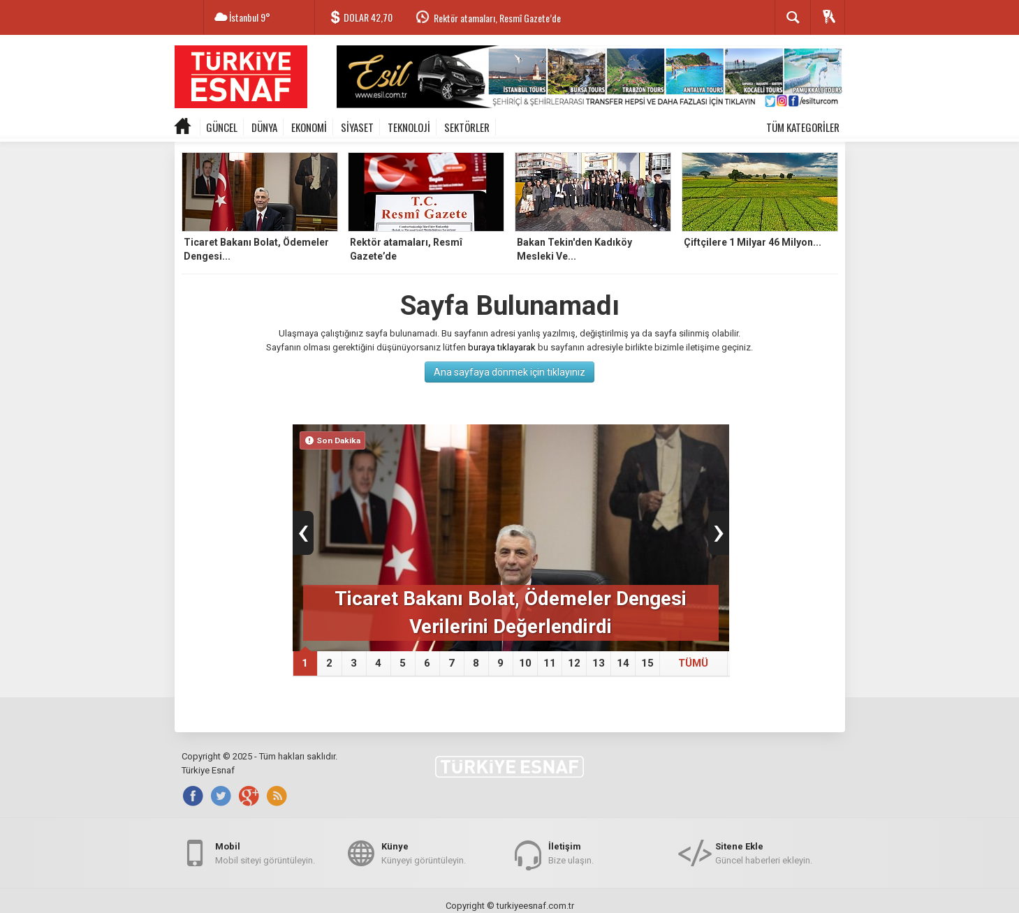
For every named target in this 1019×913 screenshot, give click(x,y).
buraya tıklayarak (502, 347)
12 (574, 663)
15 (647, 663)
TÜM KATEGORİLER (803, 127)
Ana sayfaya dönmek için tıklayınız (509, 372)
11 (549, 663)
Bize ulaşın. (571, 853)
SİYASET (357, 127)
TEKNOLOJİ (409, 127)
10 (525, 663)
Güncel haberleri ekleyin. (763, 853)
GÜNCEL (221, 127)
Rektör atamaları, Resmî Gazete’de (497, 17)
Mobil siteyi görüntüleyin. (265, 853)
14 (623, 663)
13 (598, 663)
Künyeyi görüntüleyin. (423, 853)
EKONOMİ (309, 127)
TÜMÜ (693, 663)
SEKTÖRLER (467, 127)
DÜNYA (264, 127)
